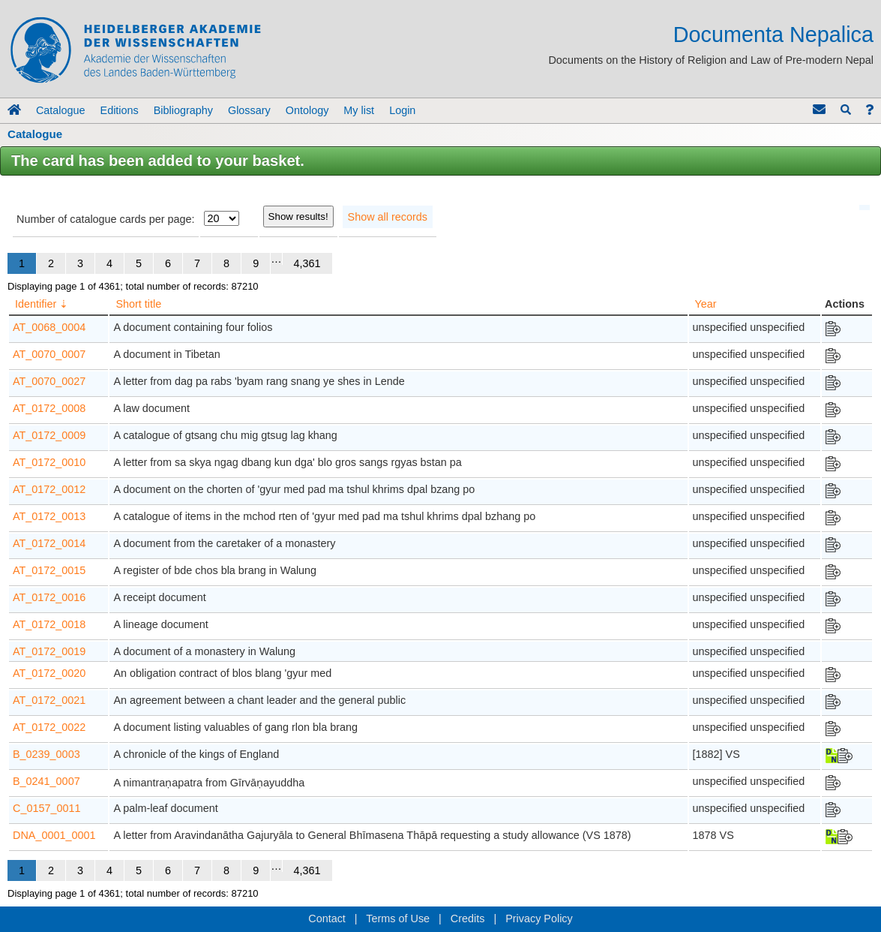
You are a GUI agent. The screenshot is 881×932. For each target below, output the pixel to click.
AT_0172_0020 (49, 673)
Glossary (249, 110)
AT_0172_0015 (49, 570)
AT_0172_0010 (49, 462)
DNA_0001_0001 (54, 835)
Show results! (298, 216)
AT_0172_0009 (49, 435)
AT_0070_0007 (49, 354)
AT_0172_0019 (49, 651)
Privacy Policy (539, 918)
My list (358, 110)
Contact (327, 918)
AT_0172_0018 (49, 624)
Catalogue (60, 110)
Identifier (35, 304)
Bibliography (183, 110)
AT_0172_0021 (49, 700)
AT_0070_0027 (49, 381)
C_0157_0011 (46, 808)
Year (706, 304)
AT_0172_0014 (49, 543)
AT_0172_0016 (49, 597)
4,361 (307, 263)
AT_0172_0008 (49, 408)
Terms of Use (398, 918)
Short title (138, 304)
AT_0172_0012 (49, 489)
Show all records (387, 217)
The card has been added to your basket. (157, 160)
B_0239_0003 (46, 754)
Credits (468, 918)
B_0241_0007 (46, 781)
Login (402, 110)
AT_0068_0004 (49, 327)
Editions (119, 110)
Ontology (307, 110)
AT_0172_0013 (49, 516)
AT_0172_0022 (49, 727)
